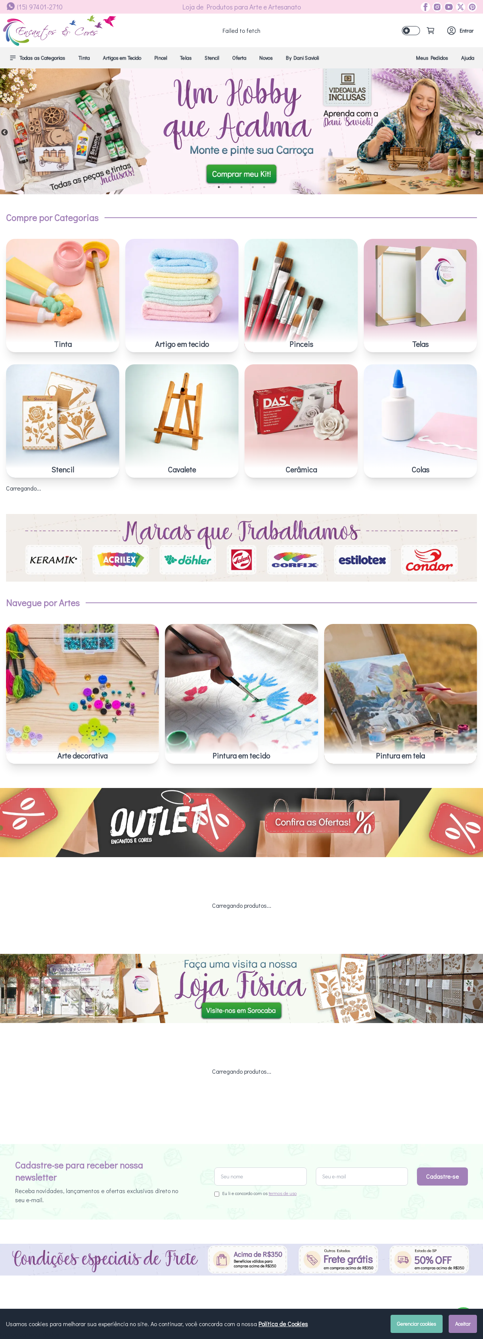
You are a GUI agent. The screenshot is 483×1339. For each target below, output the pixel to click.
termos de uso (283, 1184)
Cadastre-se (442, 1167)
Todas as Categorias (37, 58)
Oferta (239, 57)
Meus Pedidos (432, 57)
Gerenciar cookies (416, 1323)
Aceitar (463, 1323)
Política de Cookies (283, 1324)
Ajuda (467, 57)
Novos (266, 57)
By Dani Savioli (302, 57)
